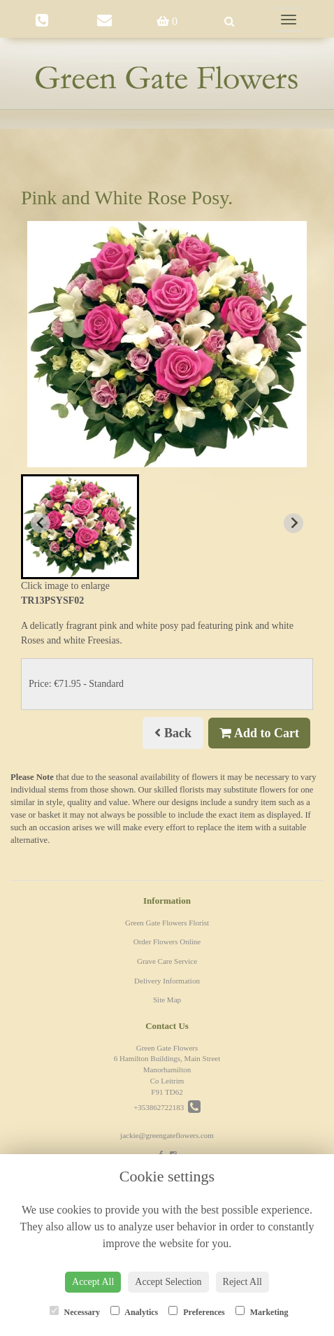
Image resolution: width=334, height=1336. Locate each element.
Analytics (134, 1311)
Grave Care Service (167, 961)
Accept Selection (168, 1282)
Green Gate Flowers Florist (167, 922)
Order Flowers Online (167, 941)
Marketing (262, 1311)
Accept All (93, 1282)
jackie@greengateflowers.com (167, 1135)
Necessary (75, 1311)
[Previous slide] (40, 523)
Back (172, 733)
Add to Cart (259, 733)
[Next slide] (293, 523)
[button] (80, 526)
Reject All (242, 1282)
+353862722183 (167, 1107)
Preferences (196, 1311)
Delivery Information (167, 980)
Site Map (167, 999)
